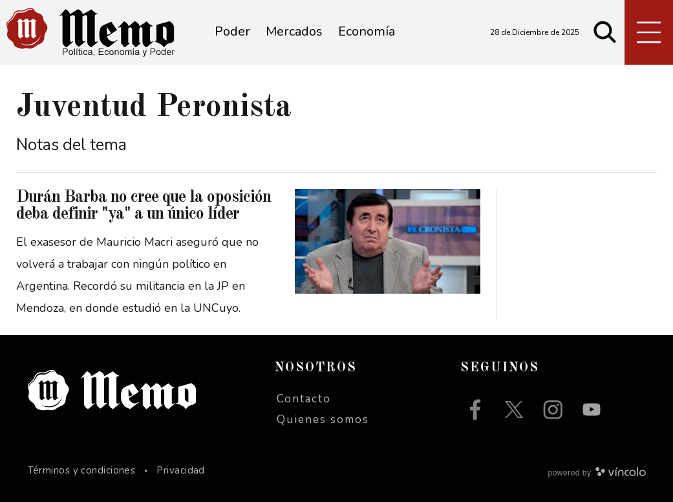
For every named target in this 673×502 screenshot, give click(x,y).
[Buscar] (605, 32)
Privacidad (180, 470)
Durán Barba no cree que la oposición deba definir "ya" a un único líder (143, 206)
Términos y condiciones (82, 470)
